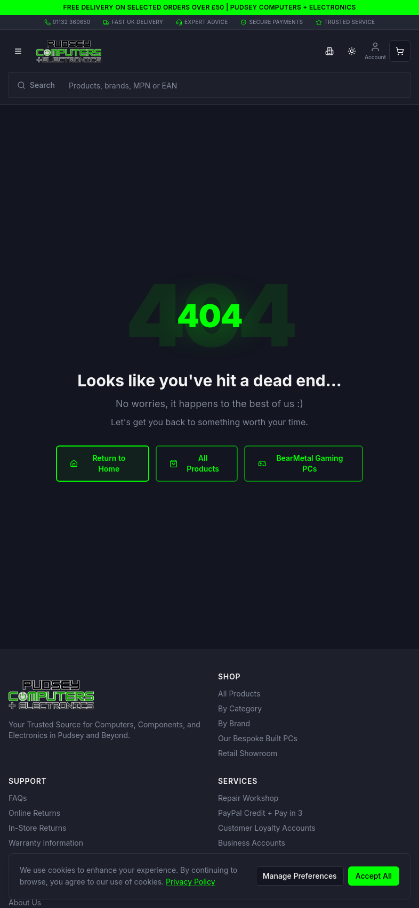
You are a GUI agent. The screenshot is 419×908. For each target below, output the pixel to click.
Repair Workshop (248, 797)
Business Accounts (251, 842)
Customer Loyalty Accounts (267, 827)
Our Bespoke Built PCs (257, 738)
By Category (240, 708)
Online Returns (34, 812)
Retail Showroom (247, 753)
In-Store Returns (37, 827)
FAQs (18, 797)
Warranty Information (46, 842)
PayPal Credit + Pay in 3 (260, 812)
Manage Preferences (300, 875)
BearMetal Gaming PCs (300, 463)
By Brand (234, 723)
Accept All (374, 875)
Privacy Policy (190, 881)
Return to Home (97, 463)
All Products (194, 463)
